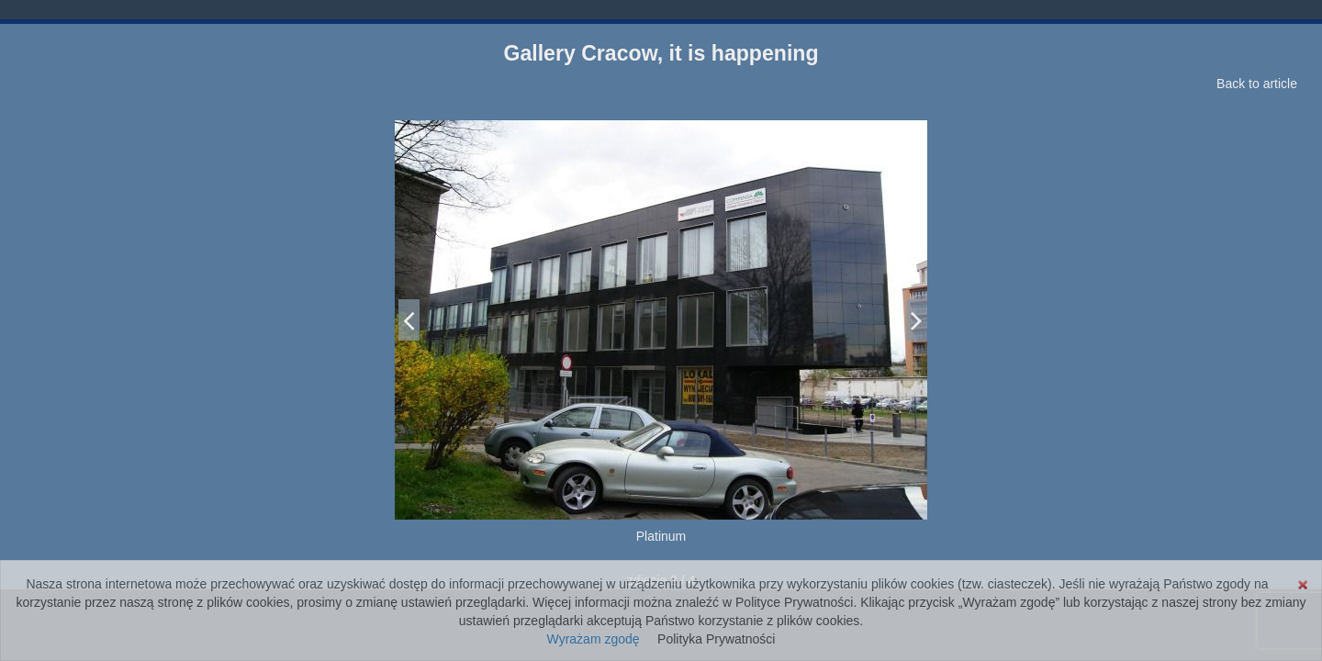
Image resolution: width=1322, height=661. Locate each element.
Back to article (1256, 83)
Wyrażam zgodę (593, 639)
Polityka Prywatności (716, 639)
